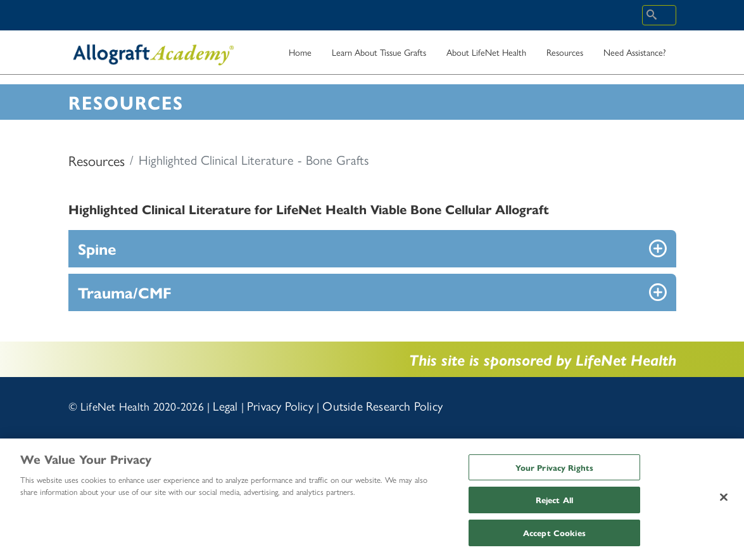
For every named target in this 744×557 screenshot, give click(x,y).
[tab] (372, 248)
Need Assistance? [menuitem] (634, 56)
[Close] (724, 501)
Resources (96, 160)
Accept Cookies (554, 537)
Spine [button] (97, 249)
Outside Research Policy (382, 405)
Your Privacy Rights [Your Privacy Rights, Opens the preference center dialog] (554, 471)
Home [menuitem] (300, 52)
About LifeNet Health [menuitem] (486, 52)
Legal (225, 405)
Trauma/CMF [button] (125, 292)
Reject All (554, 504)
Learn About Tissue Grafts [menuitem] (379, 56)
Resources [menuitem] (564, 56)
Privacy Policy (280, 405)
